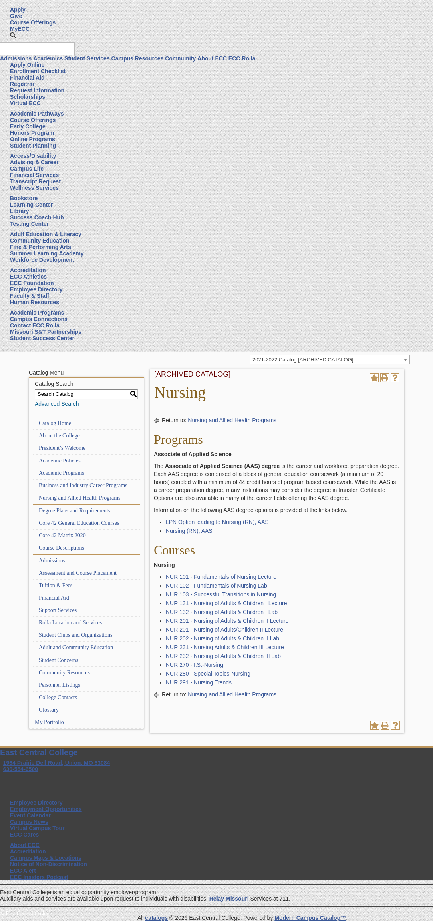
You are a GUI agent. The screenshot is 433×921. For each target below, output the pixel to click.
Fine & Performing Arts (40, 247)
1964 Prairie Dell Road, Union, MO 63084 (56, 763)
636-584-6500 (20, 769)
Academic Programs (37, 312)
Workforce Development (42, 260)
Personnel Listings (59, 685)
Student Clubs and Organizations (75, 635)
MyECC (20, 29)
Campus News (29, 822)
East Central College (39, 752)
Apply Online (27, 65)
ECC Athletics (28, 276)
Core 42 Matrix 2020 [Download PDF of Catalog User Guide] (62, 535)
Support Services (58, 610)
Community (180, 58)
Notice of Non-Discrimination (48, 864)
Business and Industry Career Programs (83, 485)
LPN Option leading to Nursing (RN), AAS (217, 522)
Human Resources (34, 302)
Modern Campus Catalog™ (310, 918)
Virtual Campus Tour (37, 828)
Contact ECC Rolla (35, 325)
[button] (13, 35)
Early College (28, 126)
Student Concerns (58, 660)
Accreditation (28, 270)
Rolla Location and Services (70, 623)
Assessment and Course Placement (78, 573)
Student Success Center (42, 338)
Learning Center (31, 204)
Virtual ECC (25, 103)
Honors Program (32, 133)
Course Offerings (33, 22)
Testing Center (29, 224)
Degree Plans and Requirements (74, 511)
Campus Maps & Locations (45, 858)
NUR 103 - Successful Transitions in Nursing (221, 594)
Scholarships (27, 97)
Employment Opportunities (46, 809)
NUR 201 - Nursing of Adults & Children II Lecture (227, 621)
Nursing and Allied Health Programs (80, 498)
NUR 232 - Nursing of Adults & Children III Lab (223, 656)
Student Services (87, 58)
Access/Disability (33, 156)
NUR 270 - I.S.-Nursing (194, 665)
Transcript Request (35, 181)
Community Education (40, 240)
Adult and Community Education (76, 647)
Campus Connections (39, 319)
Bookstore (24, 198)
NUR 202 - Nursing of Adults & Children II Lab (222, 638)
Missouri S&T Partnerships (45, 332)
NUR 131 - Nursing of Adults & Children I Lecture (226, 603)
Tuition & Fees (55, 585)
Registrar (22, 84)
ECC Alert (23, 870)
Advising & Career (34, 162)
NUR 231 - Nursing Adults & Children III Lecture (225, 647)
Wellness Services (34, 188)
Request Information (37, 90)
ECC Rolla (242, 58)
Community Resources (64, 673)
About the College (59, 436)
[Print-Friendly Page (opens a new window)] (384, 377)
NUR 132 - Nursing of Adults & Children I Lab (222, 612)
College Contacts (58, 697)
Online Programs (32, 139)
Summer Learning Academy (47, 253)
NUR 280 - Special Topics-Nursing (208, 673)
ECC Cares (24, 834)
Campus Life (27, 168)
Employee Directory (36, 289)
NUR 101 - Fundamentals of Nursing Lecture (221, 577)
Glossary (49, 710)
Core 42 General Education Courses (79, 523)
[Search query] (37, 48)
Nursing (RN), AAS (189, 531)
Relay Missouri (229, 898)
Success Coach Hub (37, 217)
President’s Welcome (62, 448)
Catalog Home (55, 423)
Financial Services (34, 175)
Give (16, 16)
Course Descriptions (61, 548)
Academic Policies (60, 461)
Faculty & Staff (29, 296)
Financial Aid (27, 77)
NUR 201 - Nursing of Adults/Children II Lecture (224, 629)
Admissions (16, 58)
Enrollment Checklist (38, 71)
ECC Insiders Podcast (39, 877)
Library (19, 211)
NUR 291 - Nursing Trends (199, 682)
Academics (48, 58)
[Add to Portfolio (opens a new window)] (374, 377)
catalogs (156, 918)
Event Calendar (30, 815)
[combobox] (330, 359)
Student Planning (33, 145)
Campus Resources (137, 58)
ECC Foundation (32, 283)
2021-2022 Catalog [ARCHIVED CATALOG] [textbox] (302, 360)
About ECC (212, 58)
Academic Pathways (37, 113)
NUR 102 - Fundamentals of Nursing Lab (216, 585)
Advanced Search (57, 404)
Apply (18, 9)
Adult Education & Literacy (45, 234)
